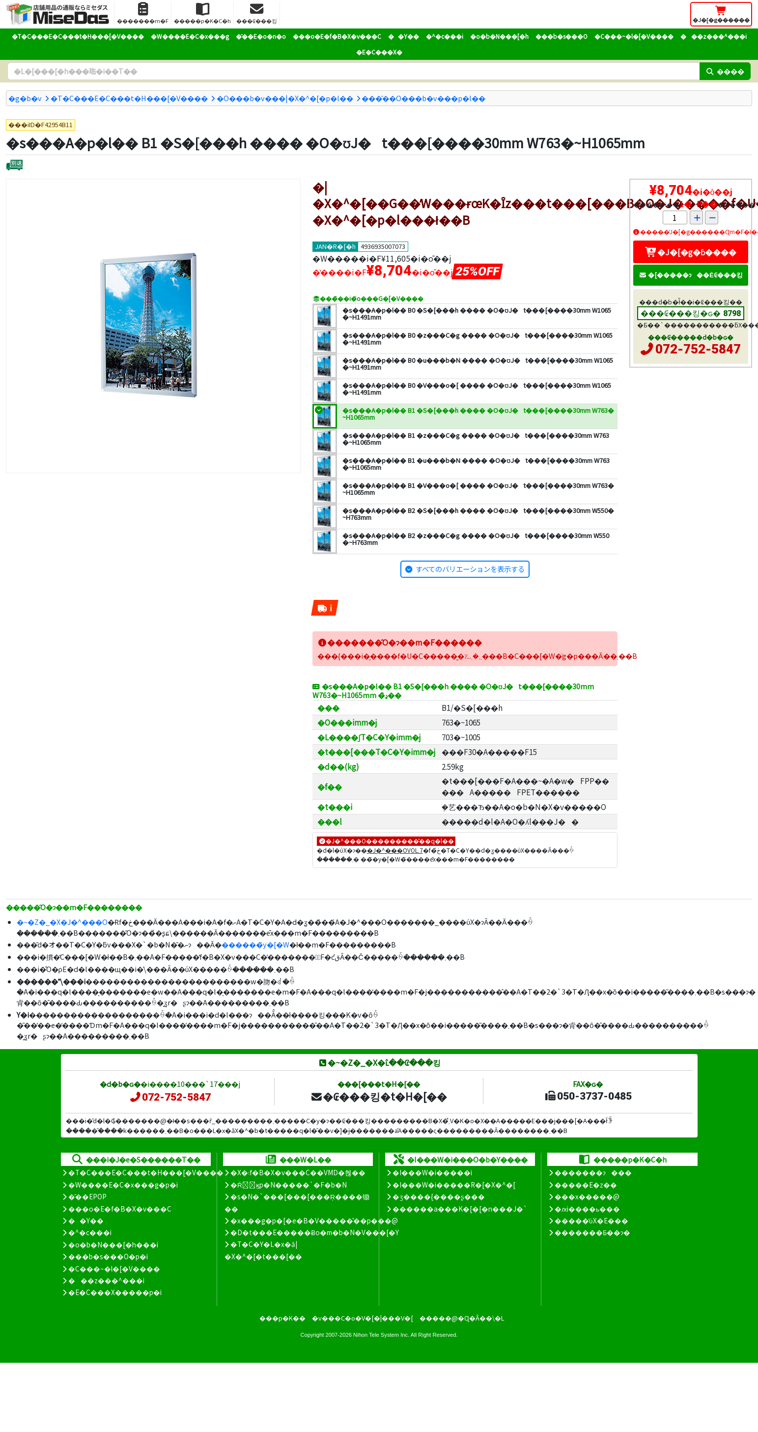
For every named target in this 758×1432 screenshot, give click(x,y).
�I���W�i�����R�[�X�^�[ (454, 1184)
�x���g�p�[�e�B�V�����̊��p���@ (314, 1220)
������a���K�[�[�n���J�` (460, 1209)
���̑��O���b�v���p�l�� (423, 98)
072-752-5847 (698, 349)
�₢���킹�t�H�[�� (378, 1096)
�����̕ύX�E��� (591, 1220)
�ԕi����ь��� (587, 1209)
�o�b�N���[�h (499, 36)
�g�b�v (25, 98)
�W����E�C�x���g (190, 36)
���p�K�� (282, 1318)
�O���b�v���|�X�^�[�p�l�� (285, 98)
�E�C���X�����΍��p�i (115, 1292)
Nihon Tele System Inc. (381, 1335)
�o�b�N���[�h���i (113, 1244)
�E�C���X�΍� (379, 52)
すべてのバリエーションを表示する (470, 569)
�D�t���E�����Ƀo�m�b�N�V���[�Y (314, 1232)
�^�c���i (444, 36)
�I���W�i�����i (432, 1172)
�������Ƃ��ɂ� (592, 1232)
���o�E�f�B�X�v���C (337, 36)
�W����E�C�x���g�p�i (123, 1184)
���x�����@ (587, 1196)
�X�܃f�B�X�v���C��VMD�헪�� (297, 1172)
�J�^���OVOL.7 (395, 850)
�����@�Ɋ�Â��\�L (462, 1318)
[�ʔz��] (14, 166)
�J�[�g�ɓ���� (690, 252)
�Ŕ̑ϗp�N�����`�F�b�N (288, 1184)
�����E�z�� (586, 1184)
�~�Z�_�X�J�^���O (62, 922)
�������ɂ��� (593, 1172)
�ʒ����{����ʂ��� (439, 1196)
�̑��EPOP (87, 1196)
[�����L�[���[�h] (353, 71)
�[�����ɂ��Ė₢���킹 (691, 274)
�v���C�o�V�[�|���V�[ (362, 1318)
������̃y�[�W (255, 944)
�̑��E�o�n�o (261, 36)
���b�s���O (561, 36)
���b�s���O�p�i (108, 1256)
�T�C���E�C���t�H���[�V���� (78, 36)
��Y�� (403, 36)
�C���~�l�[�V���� (634, 36)
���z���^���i (713, 36)
